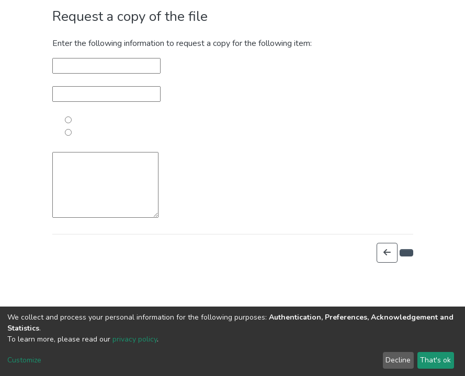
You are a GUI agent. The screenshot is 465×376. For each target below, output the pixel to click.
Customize (24, 360)
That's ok (435, 360)
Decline (398, 360)
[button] (387, 253)
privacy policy (134, 339)
